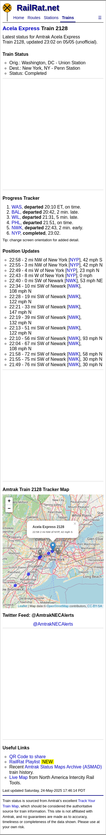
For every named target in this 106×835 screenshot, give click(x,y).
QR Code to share (27, 756)
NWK (17, 227)
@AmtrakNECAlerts (53, 624)
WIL (16, 217)
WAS (17, 207)
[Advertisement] (53, 134)
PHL (16, 222)
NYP (16, 233)
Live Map (19, 777)
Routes (33, 17)
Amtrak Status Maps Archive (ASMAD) (63, 766)
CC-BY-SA (94, 606)
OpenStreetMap (58, 606)
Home (18, 17)
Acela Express (21, 28)
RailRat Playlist (24, 761)
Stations (51, 17)
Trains (68, 17)
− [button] (9, 508)
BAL (16, 212)
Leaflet (22, 606)
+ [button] (9, 501)
